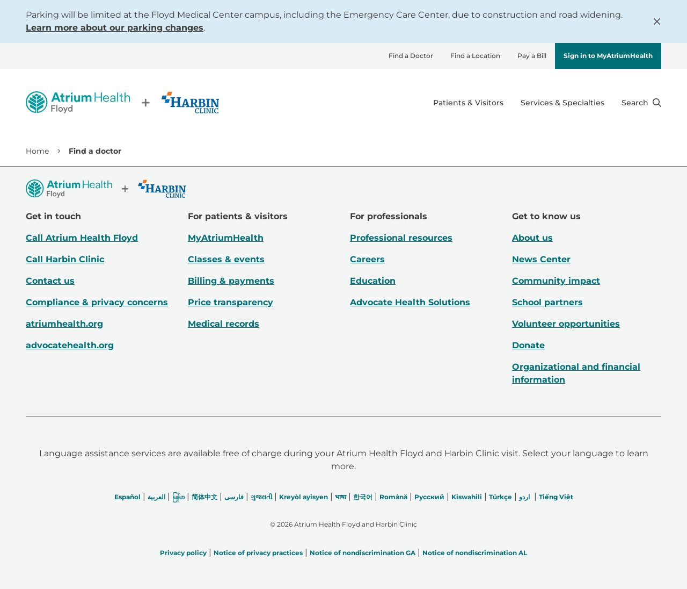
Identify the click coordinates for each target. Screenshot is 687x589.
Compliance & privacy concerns (97, 302)
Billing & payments (231, 281)
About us (532, 238)
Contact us (50, 281)
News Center (541, 259)
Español (127, 497)
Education (373, 281)
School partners (547, 302)
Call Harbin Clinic (65, 259)
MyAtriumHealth (226, 238)
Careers (367, 259)
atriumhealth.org (64, 324)
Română (393, 497)
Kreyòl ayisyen (303, 497)
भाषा (340, 497)
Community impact (556, 281)
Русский (429, 497)
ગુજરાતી (261, 497)
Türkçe (500, 497)
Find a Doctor (411, 56)
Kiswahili (466, 497)
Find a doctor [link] (95, 151)
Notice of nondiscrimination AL (474, 553)
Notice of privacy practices (258, 553)
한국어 (362, 497)
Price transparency (230, 302)
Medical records (223, 324)
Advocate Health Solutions (410, 302)
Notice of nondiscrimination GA (362, 553)
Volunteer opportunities (566, 324)
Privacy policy (183, 553)
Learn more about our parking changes (114, 28)
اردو (524, 497)
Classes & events (226, 259)
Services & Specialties (562, 102)
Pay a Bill (531, 56)
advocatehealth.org (70, 345)
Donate (528, 345)
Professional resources (401, 238)
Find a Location (475, 56)
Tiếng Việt (556, 497)
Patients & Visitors (468, 102)
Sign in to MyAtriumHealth (608, 56)
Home (37, 151)
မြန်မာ (178, 497)
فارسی (234, 497)
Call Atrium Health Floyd (82, 238)
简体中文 (204, 497)
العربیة (156, 497)
